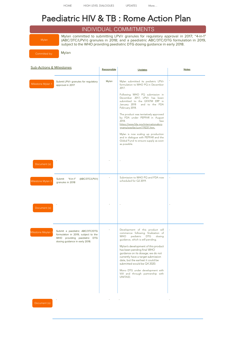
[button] (44, 40)
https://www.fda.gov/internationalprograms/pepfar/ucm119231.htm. (141, 126)
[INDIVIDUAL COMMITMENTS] (118, 29)
